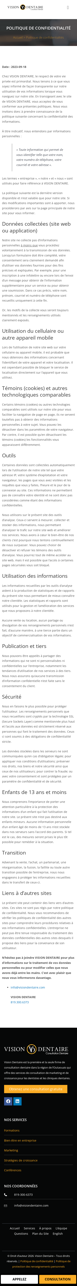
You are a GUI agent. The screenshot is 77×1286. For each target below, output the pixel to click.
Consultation (58, 1279)
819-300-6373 (18, 1195)
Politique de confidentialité (36, 1261)
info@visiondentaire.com (28, 987)
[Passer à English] (58, 1233)
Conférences (12, 1170)
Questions (21, 1234)
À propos (45, 1228)
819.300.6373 (20, 1002)
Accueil (15, 1228)
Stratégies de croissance (21, 1160)
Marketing (11, 1150)
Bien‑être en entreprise (20, 1140)
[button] (68, 7)
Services (29, 1228)
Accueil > (19, 37)
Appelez (19, 1279)
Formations (12, 1130)
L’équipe (61, 1228)
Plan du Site (40, 1234)
